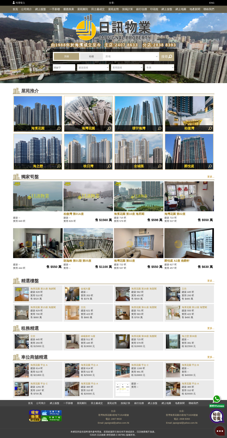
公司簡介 (26, 9)
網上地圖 (180, 9)
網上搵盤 (40, 9)
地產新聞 (194, 9)
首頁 (15, 9)
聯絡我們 (209, 9)
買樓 (66, 56)
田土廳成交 (98, 9)
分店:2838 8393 (158, 45)
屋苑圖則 (82, 9)
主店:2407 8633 (120, 45)
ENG (211, 2)
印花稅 (154, 9)
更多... (210, 176)
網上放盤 (166, 9)
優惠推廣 (68, 9)
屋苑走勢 (113, 9)
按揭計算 (127, 9)
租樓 (91, 56)
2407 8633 (116, 419)
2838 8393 (184, 419)
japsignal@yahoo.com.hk (117, 423)
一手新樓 (54, 9)
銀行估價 (141, 9)
